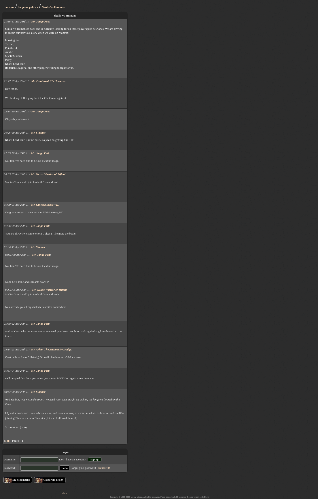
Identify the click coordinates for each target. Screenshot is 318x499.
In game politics (28, 7)
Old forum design (53, 479)
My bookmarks (21, 479)
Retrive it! (104, 467)
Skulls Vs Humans (53, 7)
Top (7, 440)
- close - (65, 493)
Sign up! (95, 459)
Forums (9, 7)
